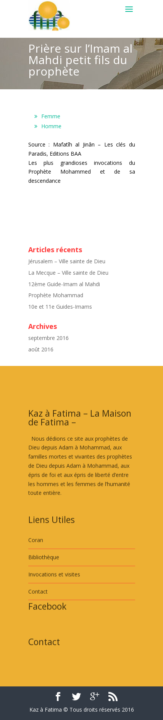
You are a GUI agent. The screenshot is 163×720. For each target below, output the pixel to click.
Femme (50, 116)
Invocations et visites (54, 598)
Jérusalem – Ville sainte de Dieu (66, 261)
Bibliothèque (43, 581)
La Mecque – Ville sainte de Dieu (68, 272)
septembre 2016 (48, 337)
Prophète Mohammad (55, 295)
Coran (35, 564)
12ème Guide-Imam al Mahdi (64, 284)
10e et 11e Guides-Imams (60, 306)
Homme (51, 126)
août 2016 (40, 349)
